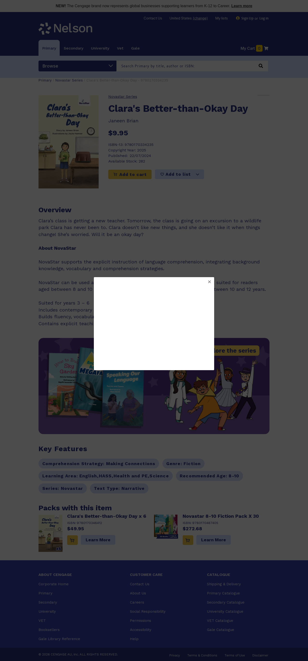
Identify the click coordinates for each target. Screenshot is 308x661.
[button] (209, 282)
